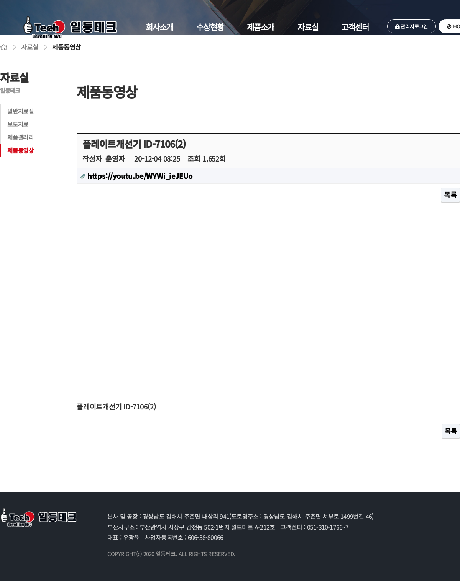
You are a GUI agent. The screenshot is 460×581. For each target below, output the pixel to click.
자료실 (307, 27)
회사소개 (159, 27)
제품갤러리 (20, 137)
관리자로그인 (411, 26)
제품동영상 (20, 150)
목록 (450, 195)
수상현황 (210, 27)
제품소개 (260, 27)
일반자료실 (20, 111)
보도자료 (17, 124)
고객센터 (355, 27)
